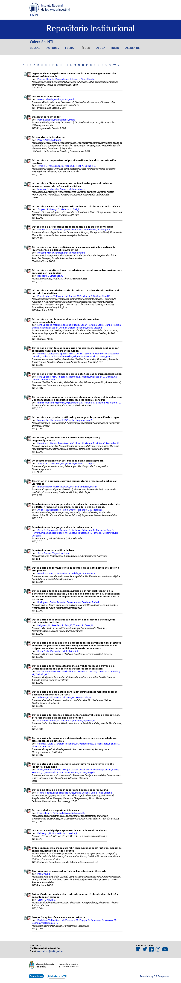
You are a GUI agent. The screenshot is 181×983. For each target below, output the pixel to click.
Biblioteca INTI (57, 976)
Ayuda (100, 47)
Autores (52, 47)
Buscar (35, 47)
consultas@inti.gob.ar (50, 951)
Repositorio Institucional (90, 28)
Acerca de (132, 47)
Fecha (69, 47)
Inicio (115, 47)
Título (85, 47)
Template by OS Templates (154, 976)
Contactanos (36, 976)
